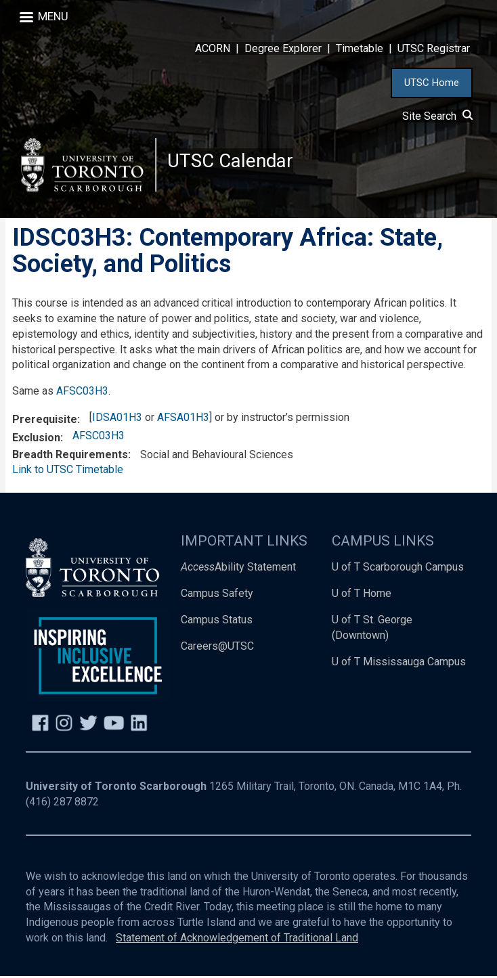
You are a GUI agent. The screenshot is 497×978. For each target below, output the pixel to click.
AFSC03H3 (82, 392)
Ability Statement (238, 568)
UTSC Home (431, 82)
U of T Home (361, 595)
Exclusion (36, 440)
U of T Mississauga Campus (399, 663)
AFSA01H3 (183, 419)
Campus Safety (217, 595)
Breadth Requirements (70, 456)
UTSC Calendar (231, 162)
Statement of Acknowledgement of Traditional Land (237, 939)
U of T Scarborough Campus (398, 568)
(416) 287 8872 (62, 803)
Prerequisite (44, 421)
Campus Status (217, 621)
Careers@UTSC (217, 648)
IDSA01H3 (117, 419)
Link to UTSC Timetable (67, 472)
